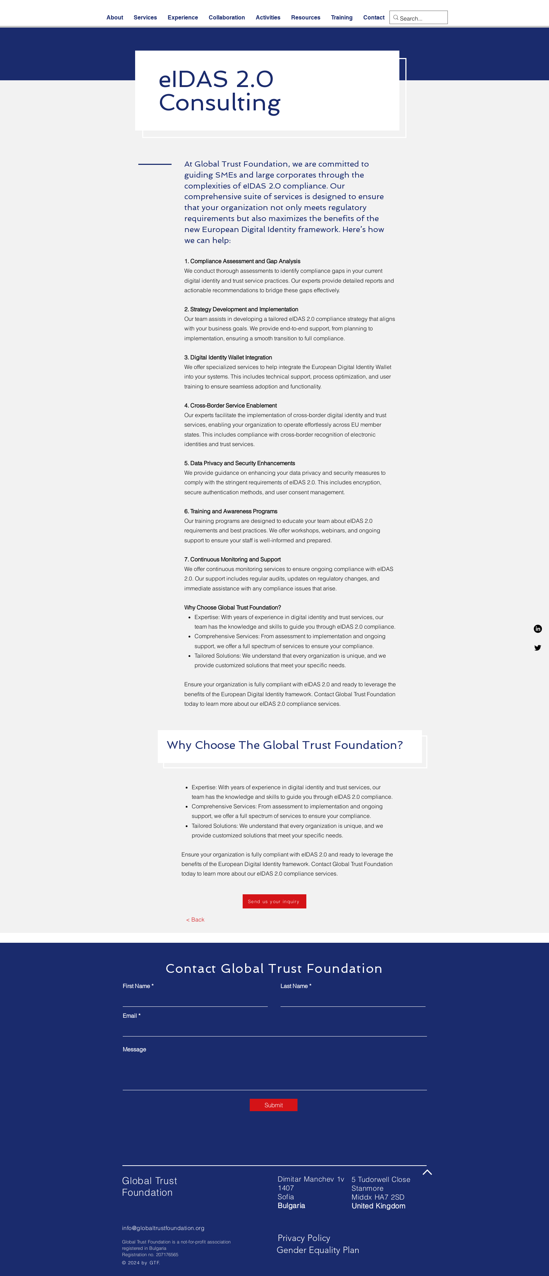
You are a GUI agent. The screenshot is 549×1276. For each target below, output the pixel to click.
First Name (136, 986)
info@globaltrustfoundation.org (163, 1227)
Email (130, 1015)
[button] (114, 17)
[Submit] (273, 1105)
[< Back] (195, 920)
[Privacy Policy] (304, 1238)
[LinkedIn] (538, 629)
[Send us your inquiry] (274, 901)
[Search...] (416, 18)
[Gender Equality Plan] (318, 1250)
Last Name (294, 986)
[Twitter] (538, 647)
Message (134, 1049)
